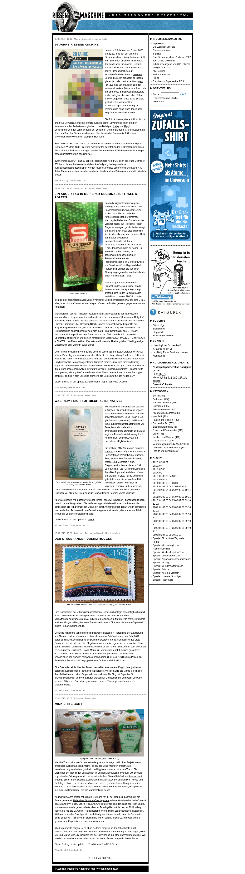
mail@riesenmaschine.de (105, 868)
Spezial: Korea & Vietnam (166, 573)
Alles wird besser (161, 409)
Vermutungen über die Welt (167, 444)
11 (176, 476)
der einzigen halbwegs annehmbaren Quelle (91, 657)
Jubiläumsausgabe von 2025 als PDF (172, 64)
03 (167, 476)
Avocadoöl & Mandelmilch (115, 786)
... (111, 858)
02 (160, 462)
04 (164, 462)
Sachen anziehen (162, 426)
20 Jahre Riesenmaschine (77, 44)
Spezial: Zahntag (161, 569)
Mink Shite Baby (69, 703)
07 (167, 462)
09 (164, 479)
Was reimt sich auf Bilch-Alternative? (89, 400)
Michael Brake (61, 525)
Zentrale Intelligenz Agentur (72, 868)
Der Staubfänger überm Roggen (84, 538)
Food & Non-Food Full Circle (103, 844)
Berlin (156, 395)
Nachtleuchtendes (162, 402)
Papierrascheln (160, 440)
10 (108, 858)
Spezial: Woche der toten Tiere (168, 552)
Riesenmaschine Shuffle (165, 98)
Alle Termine (159, 71)
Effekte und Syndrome (164, 451)
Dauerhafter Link (78, 180)
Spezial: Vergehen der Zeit (166, 555)
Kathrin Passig (61, 180)
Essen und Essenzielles (165, 430)
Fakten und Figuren (163, 420)
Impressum (158, 43)
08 (164, 469)
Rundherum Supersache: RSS (168, 81)
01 (160, 472)
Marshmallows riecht (99, 790)
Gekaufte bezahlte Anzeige (166, 447)
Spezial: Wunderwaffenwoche (168, 566)
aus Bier (59, 790)
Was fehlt (158, 416)
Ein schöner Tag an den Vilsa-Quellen (107, 381)
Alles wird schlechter (163, 413)
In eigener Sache (161, 67)
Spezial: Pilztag (161, 562)
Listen (156, 433)
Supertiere (158, 406)
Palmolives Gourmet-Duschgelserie (91, 800)
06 (173, 490)
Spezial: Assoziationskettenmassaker (172, 559)
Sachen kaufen (160, 423)
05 (167, 483)
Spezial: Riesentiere (163, 580)
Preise (156, 78)
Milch (91, 519)
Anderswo (158, 399)
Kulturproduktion (161, 74)
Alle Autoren (159, 101)
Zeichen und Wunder (163, 437)
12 (167, 479)
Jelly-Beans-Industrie (109, 835)
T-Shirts (157, 53)
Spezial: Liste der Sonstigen (167, 576)
